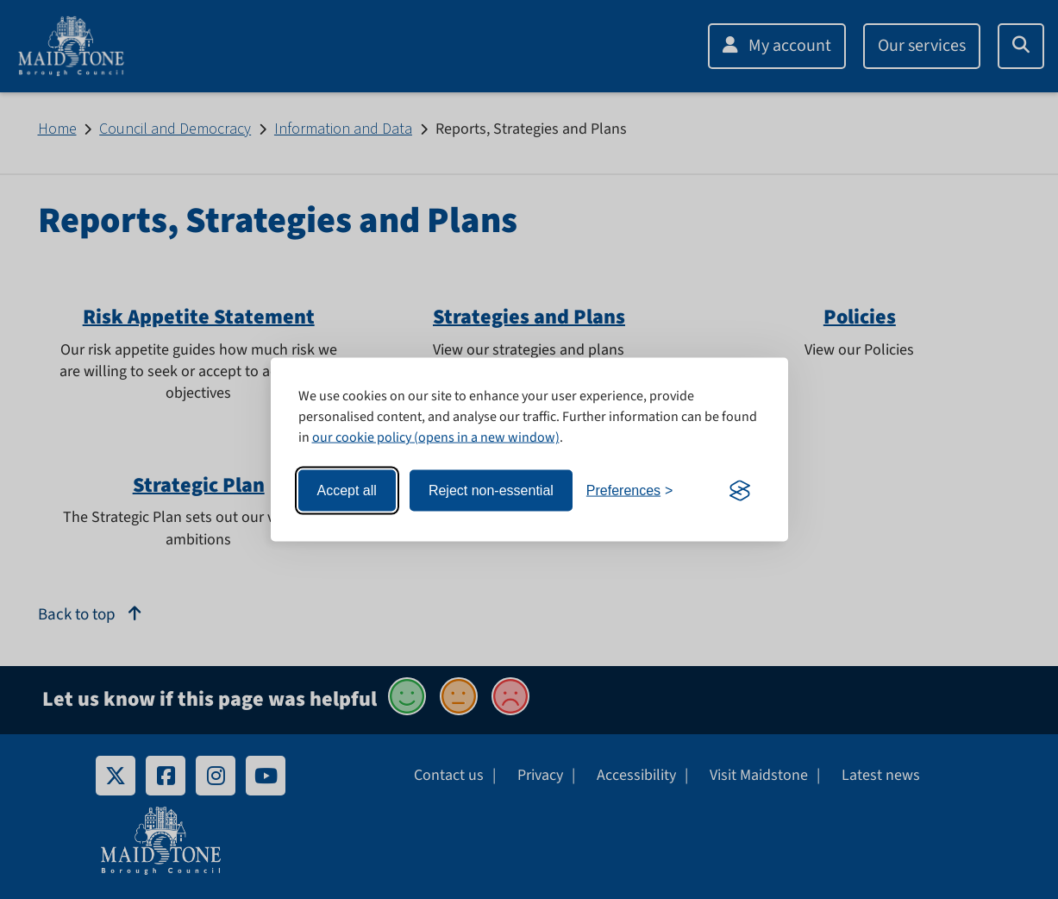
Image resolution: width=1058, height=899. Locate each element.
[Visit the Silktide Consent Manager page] (740, 491)
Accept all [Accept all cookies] (347, 490)
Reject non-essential (491, 490)
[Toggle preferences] (629, 491)
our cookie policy (361, 437)
